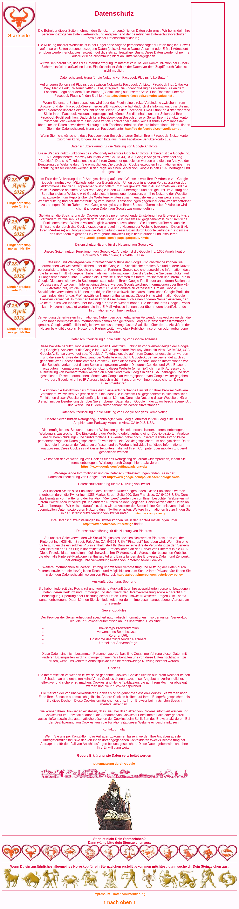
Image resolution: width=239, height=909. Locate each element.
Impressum (102, 894)
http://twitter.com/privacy (147, 513)
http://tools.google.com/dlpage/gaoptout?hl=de (114, 237)
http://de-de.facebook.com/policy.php (152, 128)
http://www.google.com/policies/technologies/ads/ (143, 477)
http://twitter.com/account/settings (108, 524)
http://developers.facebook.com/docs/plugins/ (139, 95)
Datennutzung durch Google (114, 763)
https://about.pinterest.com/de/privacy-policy (150, 574)
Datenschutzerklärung (129, 894)
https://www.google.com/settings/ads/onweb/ (114, 466)
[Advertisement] (19, 108)
